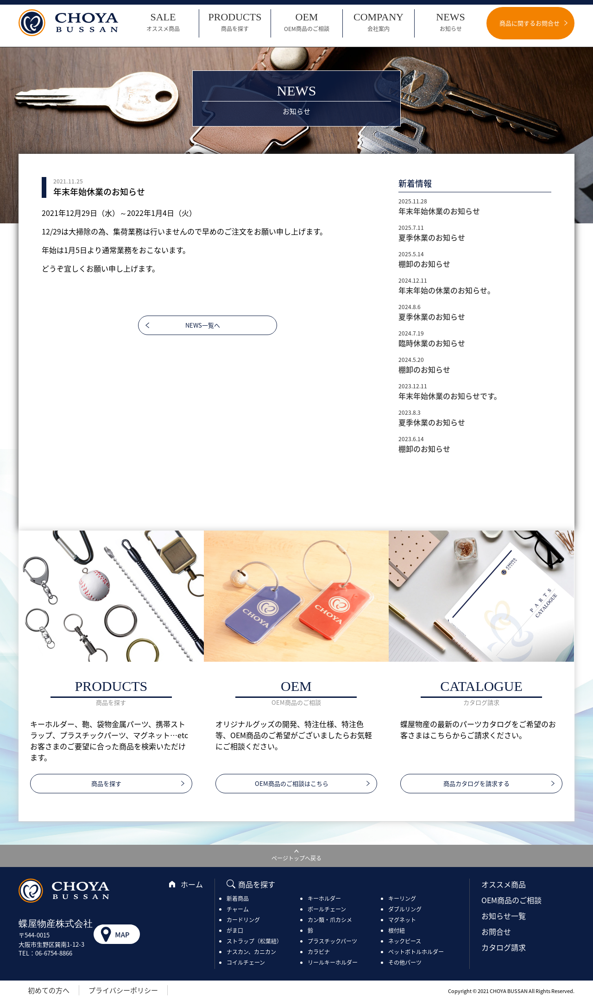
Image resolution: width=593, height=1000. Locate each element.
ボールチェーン (327, 909)
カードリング (243, 920)
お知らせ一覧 (503, 915)
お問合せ (496, 931)
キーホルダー (324, 898)
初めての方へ (48, 990)
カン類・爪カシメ (330, 920)
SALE (163, 22)
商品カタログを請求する (476, 783)
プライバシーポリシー (123, 990)
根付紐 (396, 930)
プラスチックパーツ (332, 941)
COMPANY (378, 22)
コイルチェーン (246, 962)
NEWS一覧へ (202, 325)
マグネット (402, 920)
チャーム (238, 909)
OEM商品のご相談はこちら (291, 783)
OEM (306, 22)
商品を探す (106, 783)
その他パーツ (405, 962)
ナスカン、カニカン (251, 952)
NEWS (450, 22)
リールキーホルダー (333, 962)
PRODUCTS (235, 22)
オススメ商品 (503, 884)
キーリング (402, 898)
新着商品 (238, 898)
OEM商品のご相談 (511, 899)
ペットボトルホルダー (416, 952)
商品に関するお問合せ (529, 23)
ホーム (192, 884)
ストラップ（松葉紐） (254, 941)
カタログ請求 (503, 947)
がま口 (235, 930)
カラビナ (319, 952)
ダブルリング (405, 909)
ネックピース (404, 941)
